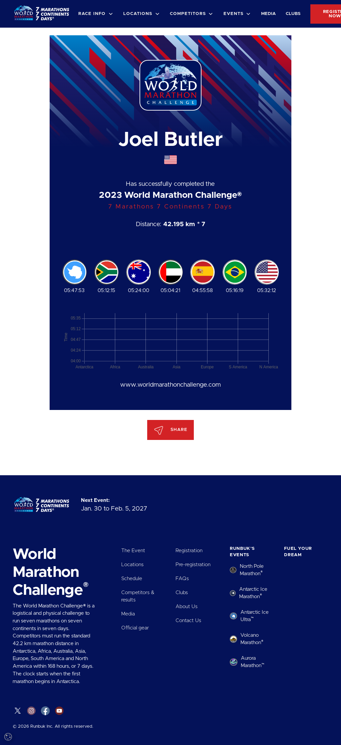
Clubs (293, 13)
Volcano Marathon (251, 639)
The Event (133, 550)
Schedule (131, 578)
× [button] (99, 622)
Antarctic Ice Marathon (253, 593)
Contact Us (188, 620)
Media (268, 13)
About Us (186, 606)
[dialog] (57, 677)
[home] (43, 14)
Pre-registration (192, 564)
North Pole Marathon (252, 570)
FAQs (182, 578)
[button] (95, 14)
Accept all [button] (33, 714)
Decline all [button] (78, 714)
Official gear (135, 627)
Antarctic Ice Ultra (254, 616)
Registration (188, 550)
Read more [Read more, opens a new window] (60, 658)
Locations (132, 564)
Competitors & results (138, 596)
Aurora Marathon (252, 662)
